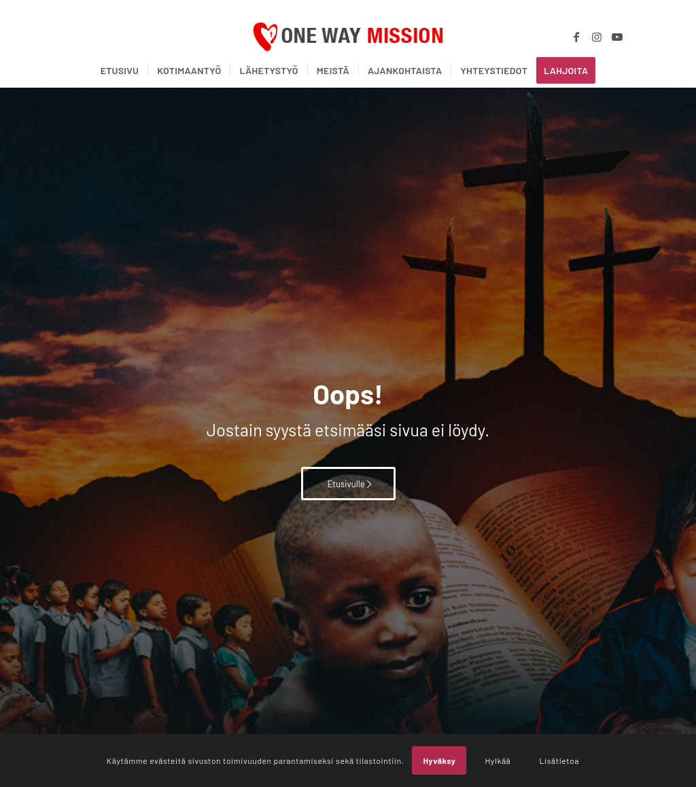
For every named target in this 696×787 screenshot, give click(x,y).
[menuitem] (120, 71)
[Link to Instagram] (597, 37)
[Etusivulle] (348, 484)
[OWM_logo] (347, 37)
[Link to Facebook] (576, 37)
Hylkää (497, 760)
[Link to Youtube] (617, 37)
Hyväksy (439, 760)
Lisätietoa (559, 760)
